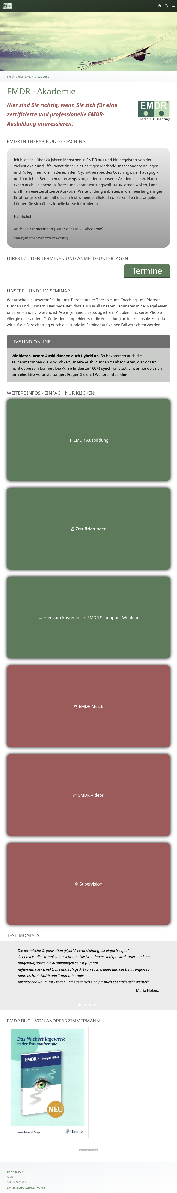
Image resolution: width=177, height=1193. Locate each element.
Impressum (15, 1171)
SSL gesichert (17, 1182)
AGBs (10, 1177)
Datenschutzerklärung (26, 1187)
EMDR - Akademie (37, 76)
